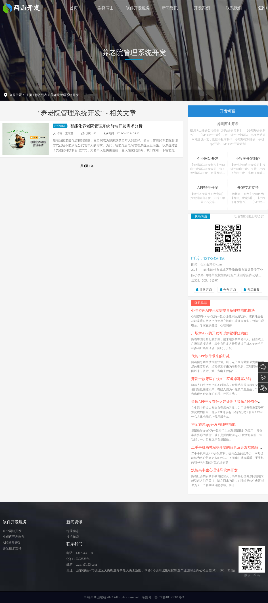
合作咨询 (229, 289)
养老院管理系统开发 (64, 95)
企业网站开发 (12, 531)
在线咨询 (263, 367)
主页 (29, 95)
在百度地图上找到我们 (251, 216)
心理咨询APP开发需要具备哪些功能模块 (223, 310)
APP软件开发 (12, 542)
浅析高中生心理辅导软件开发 (214, 470)
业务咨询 (205, 289)
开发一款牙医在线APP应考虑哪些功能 (221, 379)
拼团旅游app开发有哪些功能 (213, 424)
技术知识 (72, 537)
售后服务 (253, 289)
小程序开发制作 (14, 537)
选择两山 (106, 8)
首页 (74, 8)
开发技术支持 (12, 548)
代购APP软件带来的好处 (210, 356)
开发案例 (202, 8)
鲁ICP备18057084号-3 (169, 597)
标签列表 (41, 95)
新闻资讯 (170, 8)
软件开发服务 (138, 8)
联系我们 (234, 8)
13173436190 (263, 377)
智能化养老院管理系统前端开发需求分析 (106, 126)
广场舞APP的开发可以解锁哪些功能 (219, 333)
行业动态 (60, 126)
